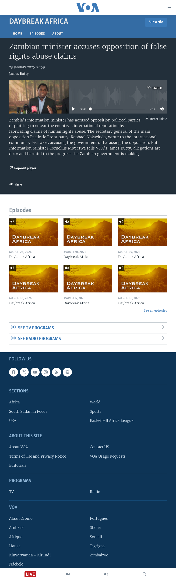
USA (12, 420)
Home (17, 34)
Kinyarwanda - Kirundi (30, 555)
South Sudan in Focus (28, 411)
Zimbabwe (99, 555)
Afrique (15, 537)
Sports (95, 411)
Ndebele (16, 564)
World (95, 402)
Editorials (17, 465)
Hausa (15, 546)
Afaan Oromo (20, 518)
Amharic (16, 527)
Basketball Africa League (111, 420)
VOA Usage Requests (108, 456)
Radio (95, 492)
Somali (96, 537)
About (57, 34)
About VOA (18, 447)
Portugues (99, 518)
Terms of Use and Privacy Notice (37, 456)
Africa (14, 402)
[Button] (15, 185)
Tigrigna (97, 546)
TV (11, 492)
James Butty (19, 73)
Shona (95, 527)
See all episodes (155, 311)
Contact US (99, 447)
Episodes (37, 34)
